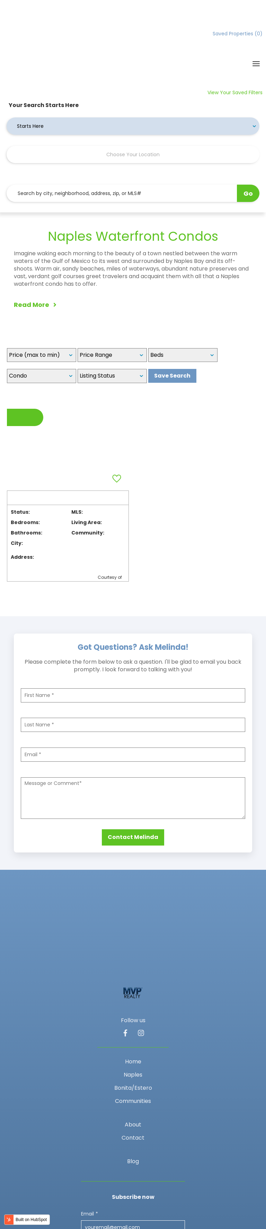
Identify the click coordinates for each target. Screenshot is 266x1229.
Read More (35, 255)
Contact (133, 1039)
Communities (133, 1003)
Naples (133, 976)
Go (248, 144)
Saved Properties (238, 33)
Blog (133, 1063)
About (133, 1026)
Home (133, 963)
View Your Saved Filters (235, 43)
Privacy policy (114, 1195)
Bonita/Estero (133, 989)
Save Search (172, 327)
